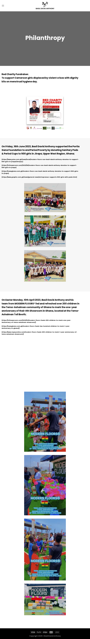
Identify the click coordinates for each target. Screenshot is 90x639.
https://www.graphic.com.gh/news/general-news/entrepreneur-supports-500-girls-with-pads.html (39, 177)
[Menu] (3, 5)
